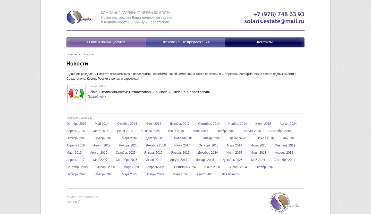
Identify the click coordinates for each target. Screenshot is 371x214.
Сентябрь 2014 (209, 124)
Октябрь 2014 (127, 124)
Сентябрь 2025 (126, 160)
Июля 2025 (258, 145)
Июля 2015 (200, 131)
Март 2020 (131, 167)
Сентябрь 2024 (185, 167)
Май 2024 (258, 160)
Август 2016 (98, 152)
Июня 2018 (258, 152)
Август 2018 (178, 160)
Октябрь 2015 (76, 138)
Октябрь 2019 (76, 124)
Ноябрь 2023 (155, 174)
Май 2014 (102, 124)
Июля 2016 (266, 138)
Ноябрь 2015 (104, 138)
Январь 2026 (150, 131)
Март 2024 (180, 174)
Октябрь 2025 (126, 152)
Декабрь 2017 (180, 124)
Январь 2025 (205, 160)
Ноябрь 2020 (104, 174)
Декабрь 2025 (232, 160)
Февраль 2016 (184, 138)
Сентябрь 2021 (284, 160)
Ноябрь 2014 (237, 124)
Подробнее (96, 96)
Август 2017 (101, 145)
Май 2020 (100, 160)
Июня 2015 (176, 131)
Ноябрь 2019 (226, 131)
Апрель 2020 (156, 167)
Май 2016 (289, 138)
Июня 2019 (125, 131)
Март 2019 (74, 152)
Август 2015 (252, 131)
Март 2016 (129, 138)
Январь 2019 (180, 152)
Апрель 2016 (75, 145)
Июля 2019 (154, 160)
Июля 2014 (153, 124)
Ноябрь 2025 (128, 145)
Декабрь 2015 (155, 138)
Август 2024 (288, 124)
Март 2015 (100, 131)
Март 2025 (129, 174)
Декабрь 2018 (156, 145)
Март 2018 (234, 145)
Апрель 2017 (75, 160)
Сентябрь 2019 (77, 167)
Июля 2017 (182, 145)
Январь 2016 (212, 138)
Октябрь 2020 (76, 174)
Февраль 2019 (285, 145)
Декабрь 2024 (208, 152)
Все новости (231, 174)
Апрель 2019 (284, 152)
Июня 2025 (234, 152)
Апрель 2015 (75, 131)
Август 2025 (204, 174)
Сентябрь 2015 (280, 131)
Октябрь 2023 (265, 167)
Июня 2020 (212, 167)
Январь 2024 (238, 167)
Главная (71, 54)
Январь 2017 (153, 152)
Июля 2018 (263, 124)
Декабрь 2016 (240, 138)
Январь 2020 (106, 167)
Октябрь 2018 (208, 145)
